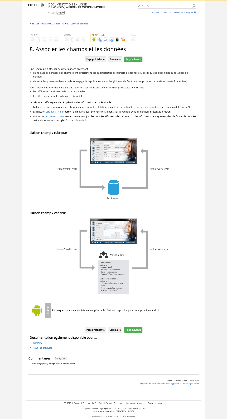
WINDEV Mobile (129, 416)
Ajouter (60, 358)
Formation (130, 403)
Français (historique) (183, 12)
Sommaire (115, 59)
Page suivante (133, 59)
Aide (32, 23)
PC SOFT (67, 403)
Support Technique (114, 403)
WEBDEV (116, 416)
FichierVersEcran (55, 116)
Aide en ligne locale (190, 383)
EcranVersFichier (55, 111)
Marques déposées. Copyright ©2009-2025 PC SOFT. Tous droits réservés (113, 408)
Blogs (101, 403)
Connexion (166, 12)
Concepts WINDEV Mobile (48, 23)
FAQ (94, 403)
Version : (52, 12)
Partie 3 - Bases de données (75, 23)
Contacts (141, 403)
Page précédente (95, 59)
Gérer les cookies (155, 403)
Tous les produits (42, 347)
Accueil (155, 12)
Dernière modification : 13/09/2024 (183, 380)
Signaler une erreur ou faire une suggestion (159, 383)
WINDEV (37, 343)
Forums (86, 403)
